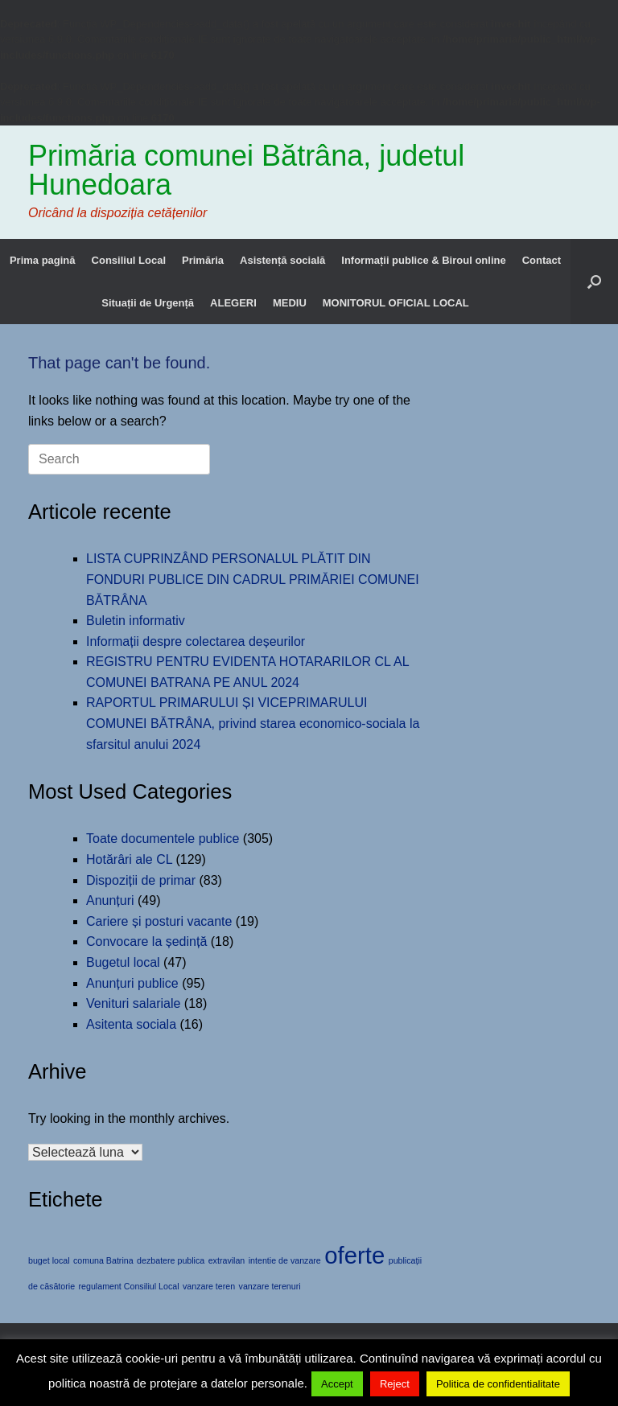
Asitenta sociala (131, 1024)
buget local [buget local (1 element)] (49, 1260)
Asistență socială (282, 260)
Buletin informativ (135, 620)
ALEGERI (233, 303)
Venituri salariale (133, 1003)
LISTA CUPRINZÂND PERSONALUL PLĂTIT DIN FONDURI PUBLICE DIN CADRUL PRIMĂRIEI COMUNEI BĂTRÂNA (252, 579)
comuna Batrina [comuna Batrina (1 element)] (103, 1260)
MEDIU (290, 303)
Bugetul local (123, 962)
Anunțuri (110, 900)
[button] (594, 281)
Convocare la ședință (146, 941)
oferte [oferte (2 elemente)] (354, 1255)
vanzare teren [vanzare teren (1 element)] (209, 1286)
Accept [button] (337, 1384)
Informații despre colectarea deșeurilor (195, 641)
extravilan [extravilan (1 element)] (226, 1260)
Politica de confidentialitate (498, 1384)
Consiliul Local (129, 260)
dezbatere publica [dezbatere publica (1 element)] (170, 1260)
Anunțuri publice (132, 983)
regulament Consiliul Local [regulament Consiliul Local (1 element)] (129, 1286)
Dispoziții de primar (141, 880)
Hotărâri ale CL (129, 859)
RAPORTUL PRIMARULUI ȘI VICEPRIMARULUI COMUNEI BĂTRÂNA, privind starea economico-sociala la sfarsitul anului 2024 (252, 723)
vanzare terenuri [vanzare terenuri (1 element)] (270, 1286)
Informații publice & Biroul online (423, 260)
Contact (541, 260)
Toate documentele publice (162, 838)
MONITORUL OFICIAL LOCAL (396, 303)
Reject (395, 1384)
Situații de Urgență (147, 303)
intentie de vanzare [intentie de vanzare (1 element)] (285, 1260)
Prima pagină (43, 260)
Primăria (203, 260)
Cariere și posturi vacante (159, 921)
